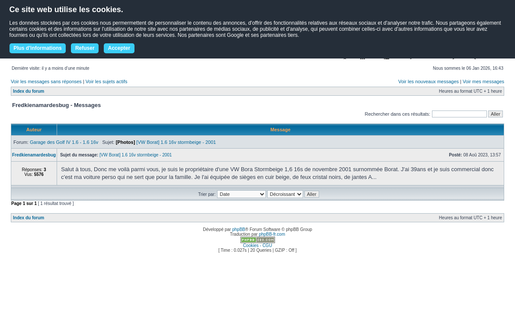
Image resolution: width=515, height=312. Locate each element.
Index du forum (28, 91)
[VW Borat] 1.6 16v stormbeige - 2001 (176, 142)
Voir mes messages (483, 81)
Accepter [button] (119, 48)
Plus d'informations (37, 48)
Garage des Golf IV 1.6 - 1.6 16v (64, 142)
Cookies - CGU (257, 245)
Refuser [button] (85, 48)
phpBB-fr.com (272, 234)
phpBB (238, 229)
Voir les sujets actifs (107, 81)
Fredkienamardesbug (34, 155)
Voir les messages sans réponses (46, 81)
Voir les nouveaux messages (428, 81)
